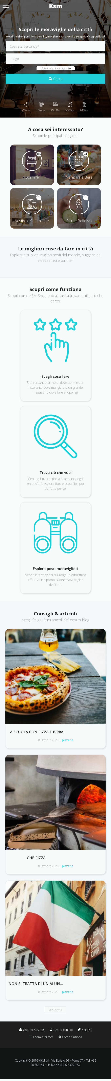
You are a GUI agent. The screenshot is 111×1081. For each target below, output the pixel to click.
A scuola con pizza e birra (36, 731)
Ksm (55, 6)
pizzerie (67, 740)
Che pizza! (36, 857)
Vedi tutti (54, 1010)
